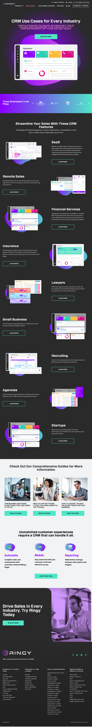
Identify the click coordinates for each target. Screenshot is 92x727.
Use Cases (30, 7)
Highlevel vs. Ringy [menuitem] (53, 685)
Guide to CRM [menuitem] (74, 683)
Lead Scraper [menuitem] (7, 699)
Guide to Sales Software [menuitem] (78, 685)
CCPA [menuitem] (71, 695)
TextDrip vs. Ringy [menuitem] (53, 714)
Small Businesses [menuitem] (30, 687)
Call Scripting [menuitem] (7, 695)
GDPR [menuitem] (71, 697)
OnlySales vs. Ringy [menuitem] (53, 710)
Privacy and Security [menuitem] (9, 685)
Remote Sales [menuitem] (29, 685)
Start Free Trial (46, 576)
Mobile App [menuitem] (6, 683)
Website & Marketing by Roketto (79, 722)
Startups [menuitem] (28, 689)
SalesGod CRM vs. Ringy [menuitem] (54, 712)
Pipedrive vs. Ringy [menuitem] (53, 693)
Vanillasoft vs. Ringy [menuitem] (54, 703)
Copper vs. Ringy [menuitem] (52, 679)
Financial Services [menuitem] (31, 678)
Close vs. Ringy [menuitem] (52, 677)
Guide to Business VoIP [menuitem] (77, 680)
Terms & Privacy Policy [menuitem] (77, 701)
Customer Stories (46, 7)
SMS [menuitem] (4, 687)
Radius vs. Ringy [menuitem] (52, 697)
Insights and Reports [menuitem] (9, 680)
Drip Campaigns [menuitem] (7, 676)
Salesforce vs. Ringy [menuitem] (53, 699)
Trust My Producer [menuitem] (9, 697)
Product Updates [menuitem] (75, 676)
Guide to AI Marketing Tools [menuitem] (78, 691)
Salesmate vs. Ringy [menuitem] (53, 701)
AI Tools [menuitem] (5, 693)
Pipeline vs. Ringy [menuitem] (52, 695)
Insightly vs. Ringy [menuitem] (53, 687)
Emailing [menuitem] (5, 678)
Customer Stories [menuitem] (31, 676)
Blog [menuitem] (71, 678)
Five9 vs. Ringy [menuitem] (51, 681)
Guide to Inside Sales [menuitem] (76, 693)
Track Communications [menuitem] (10, 689)
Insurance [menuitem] (28, 680)
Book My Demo (46, 36)
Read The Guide (16, 513)
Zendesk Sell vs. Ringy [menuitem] (54, 705)
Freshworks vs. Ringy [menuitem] (54, 683)
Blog (68, 7)
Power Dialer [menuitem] (7, 691)
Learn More (62, 162)
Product (19, 7)
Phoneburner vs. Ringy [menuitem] (54, 691)
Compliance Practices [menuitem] (77, 699)
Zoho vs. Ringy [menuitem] (51, 708)
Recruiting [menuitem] (28, 683)
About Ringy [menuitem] (73, 674)
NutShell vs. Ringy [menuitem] (53, 689)
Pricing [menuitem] (27, 674)
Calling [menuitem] (5, 674)
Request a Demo (81, 7)
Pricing (60, 7)
